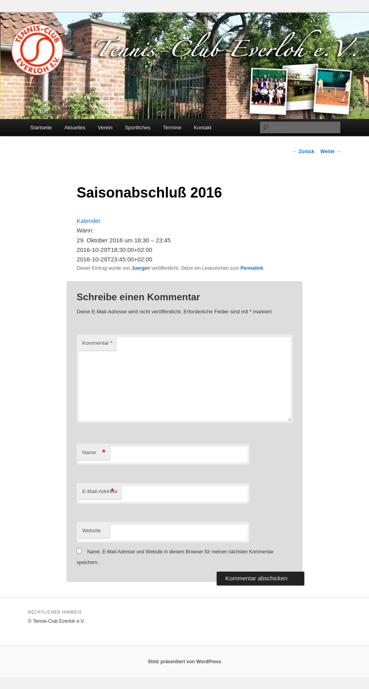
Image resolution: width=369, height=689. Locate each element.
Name (94, 453)
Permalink (251, 268)
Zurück (303, 151)
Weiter (331, 151)
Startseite (41, 128)
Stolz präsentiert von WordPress (184, 661)
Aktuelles (74, 128)
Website (91, 531)
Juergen (140, 268)
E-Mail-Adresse (99, 491)
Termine (172, 128)
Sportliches (137, 128)
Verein (105, 128)
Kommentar (97, 343)
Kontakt (202, 128)
